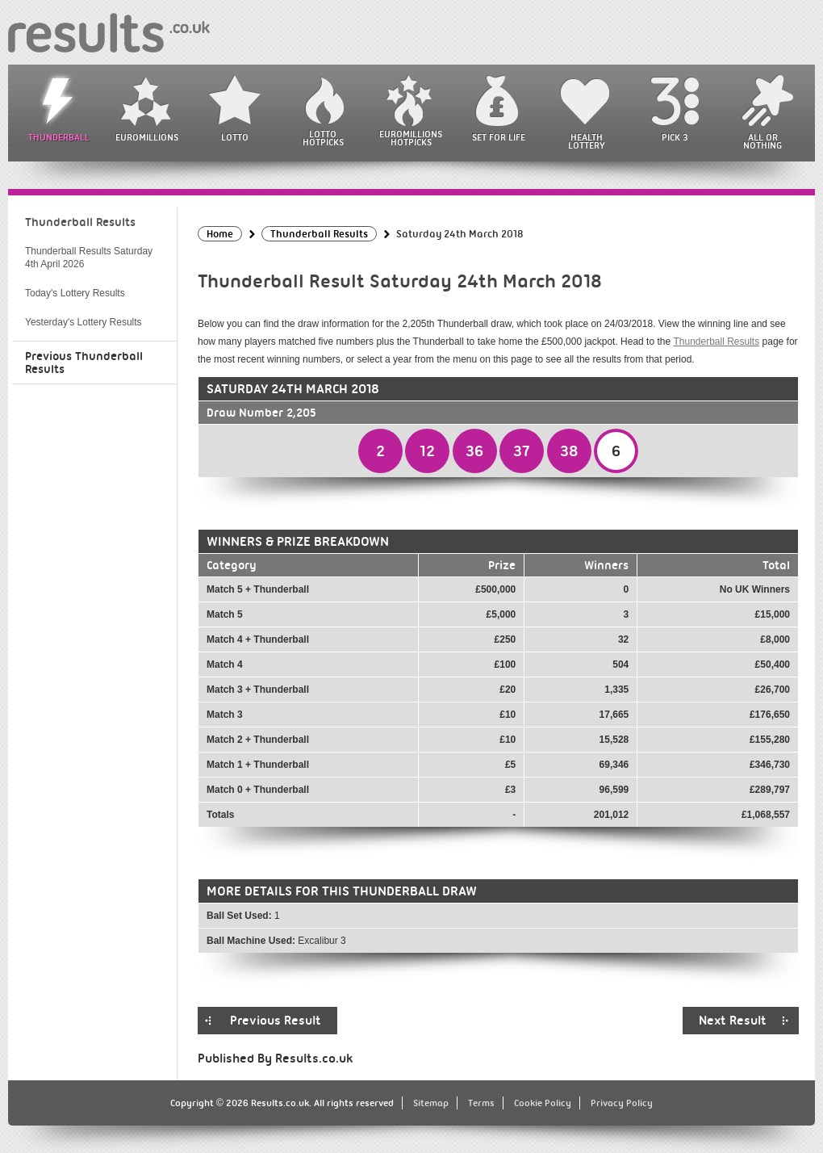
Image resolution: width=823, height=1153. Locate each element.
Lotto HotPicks (323, 138)
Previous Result (275, 1020)
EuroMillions (146, 137)
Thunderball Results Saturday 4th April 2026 (88, 257)
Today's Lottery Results (75, 293)
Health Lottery (586, 141)
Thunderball (59, 137)
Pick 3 (674, 137)
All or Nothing (762, 141)
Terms (481, 1103)
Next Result (733, 1020)
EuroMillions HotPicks (410, 138)
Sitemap (431, 1103)
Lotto (235, 137)
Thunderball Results (716, 341)
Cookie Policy (542, 1103)
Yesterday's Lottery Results (83, 322)
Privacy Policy (622, 1103)
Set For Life (498, 137)
